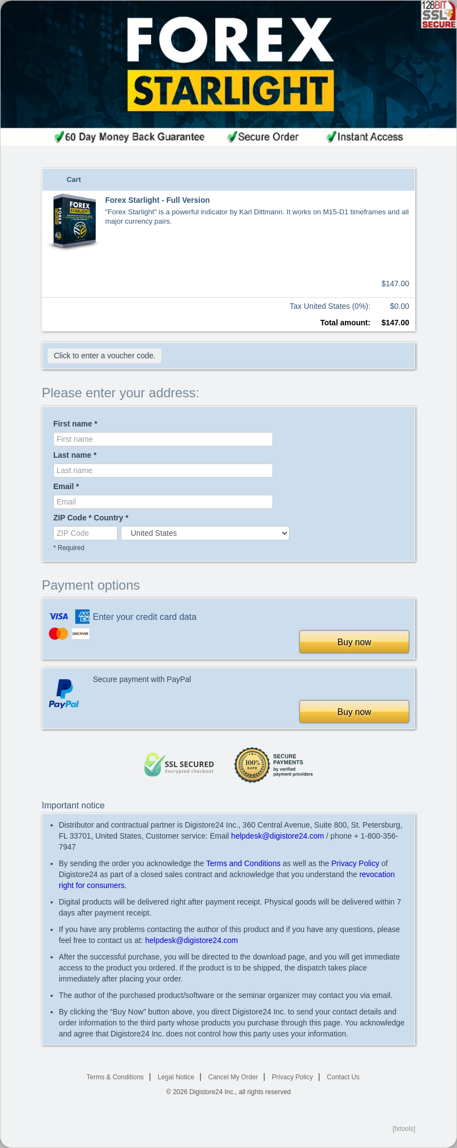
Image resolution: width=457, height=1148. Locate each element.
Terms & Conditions (115, 1077)
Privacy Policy (355, 863)
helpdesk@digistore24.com (277, 835)
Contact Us (343, 1077)
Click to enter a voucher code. (104, 355)
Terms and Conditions (243, 863)
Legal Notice (176, 1077)
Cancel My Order (233, 1077)
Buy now (354, 642)
